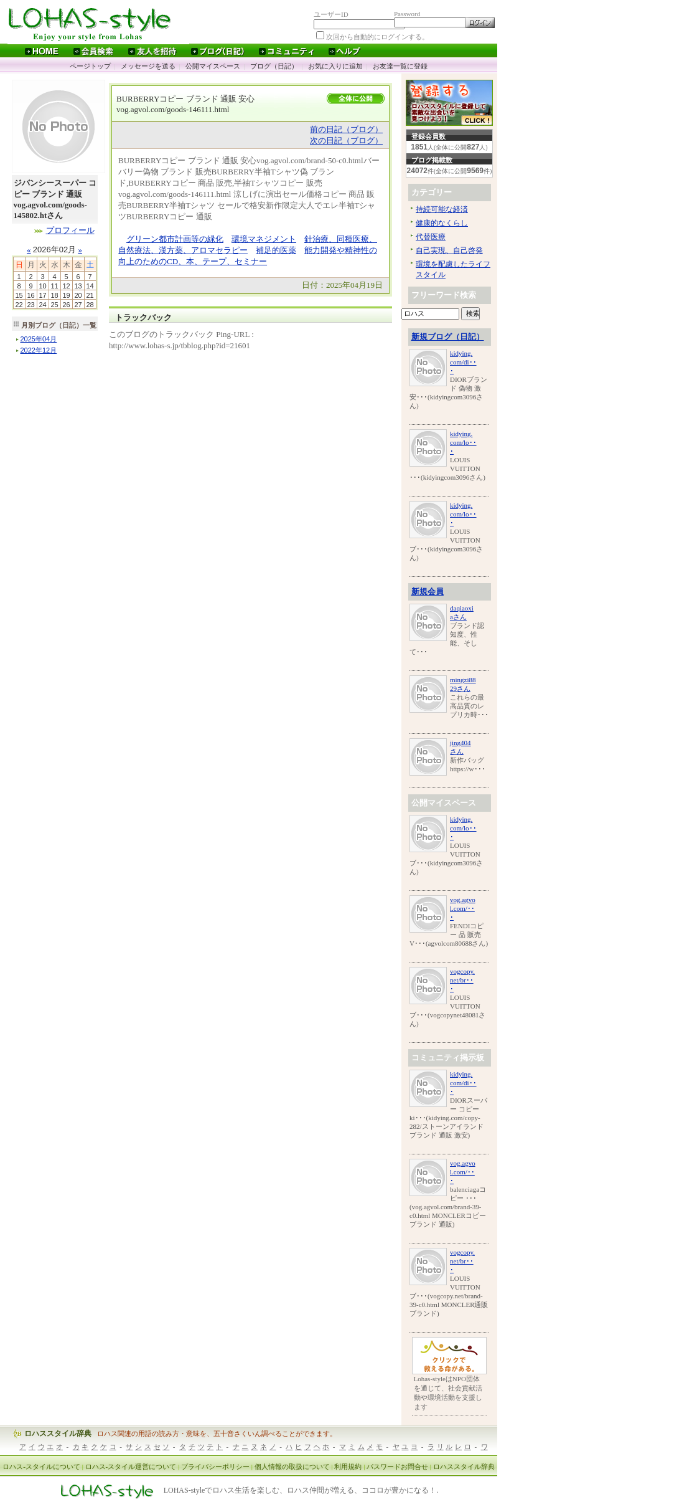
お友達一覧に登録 (400, 66)
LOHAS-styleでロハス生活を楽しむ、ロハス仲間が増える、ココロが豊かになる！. (301, 1490)
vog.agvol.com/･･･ (462, 908)
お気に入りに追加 (335, 66)
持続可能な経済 (442, 209)
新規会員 (427, 591)
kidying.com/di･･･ (463, 361)
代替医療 (431, 236)
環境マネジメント (263, 239)
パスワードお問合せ (397, 1466)
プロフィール (70, 230)
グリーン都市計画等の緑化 (174, 239)
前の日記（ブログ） (346, 129)
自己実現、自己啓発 (449, 250)
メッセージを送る (148, 66)
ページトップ (90, 66)
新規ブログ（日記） (447, 336)
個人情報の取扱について (292, 1466)
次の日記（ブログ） (346, 140)
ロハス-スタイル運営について (131, 1466)
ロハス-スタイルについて (41, 1466)
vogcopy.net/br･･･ (462, 980)
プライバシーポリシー (215, 1466)
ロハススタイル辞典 (57, 1433)
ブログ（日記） (274, 66)
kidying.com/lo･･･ (463, 442)
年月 (39, 339)
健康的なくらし (442, 223)
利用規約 (348, 1466)
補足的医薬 (276, 250)
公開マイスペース (212, 66)
